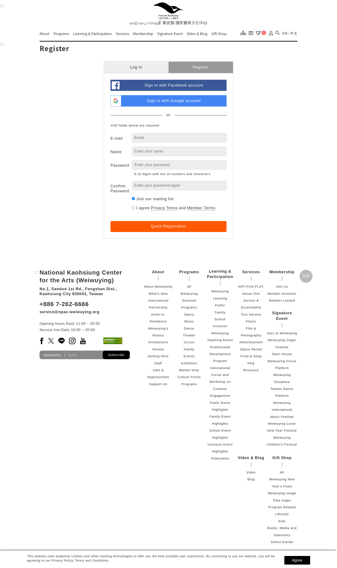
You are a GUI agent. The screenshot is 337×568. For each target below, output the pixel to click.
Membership (143, 33)
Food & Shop (251, 356)
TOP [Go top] (306, 276)
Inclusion (220, 326)
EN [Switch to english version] (285, 33)
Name (116, 152)
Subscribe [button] (116, 355)
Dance (189, 328)
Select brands (282, 542)
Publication (220, 458)
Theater (189, 335)
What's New (158, 293)
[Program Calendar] (252, 32)
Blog (251, 479)
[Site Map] (244, 32)
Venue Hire (251, 293)
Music (189, 321)
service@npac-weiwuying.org (70, 312)
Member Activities (282, 293)
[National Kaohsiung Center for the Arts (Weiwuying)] (168, 13)
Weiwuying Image (282, 493)
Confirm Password (119, 188)
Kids (281, 521)
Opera (189, 314)
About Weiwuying (158, 286)
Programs (61, 33)
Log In (136, 67)
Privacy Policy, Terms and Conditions (80, 560)
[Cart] (261, 32)
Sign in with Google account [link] (174, 101)
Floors (251, 321)
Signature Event (170, 33)
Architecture (158, 342)
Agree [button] (297, 560)
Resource (251, 370)
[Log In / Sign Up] (271, 34)
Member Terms (201, 208)
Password (119, 165)
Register (201, 67)
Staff (158, 363)
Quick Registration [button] (168, 226)
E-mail (116, 138)
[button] (277, 33)
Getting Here (158, 356)
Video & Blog (197, 33)
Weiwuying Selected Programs (189, 300)
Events (189, 356)
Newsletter (52, 355)
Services (122, 33)
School (220, 319)
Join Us (282, 286)
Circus (189, 342)
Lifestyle (282, 514)
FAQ (250, 363)
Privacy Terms (164, 208)
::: (2, 5)
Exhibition (189, 363)
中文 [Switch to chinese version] (293, 33)
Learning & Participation (92, 33)
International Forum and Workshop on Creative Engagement (220, 382)
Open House (282, 354)
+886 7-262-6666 (64, 304)
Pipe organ (282, 500)
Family (189, 349)
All (189, 286)
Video (251, 472)
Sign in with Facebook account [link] (173, 85)
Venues (158, 349)
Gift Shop (219, 33)
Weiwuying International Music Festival (282, 409)
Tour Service (251, 314)
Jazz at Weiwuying (282, 333)
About (44, 33)
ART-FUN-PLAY (251, 286)
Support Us (158, 384)
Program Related (282, 507)
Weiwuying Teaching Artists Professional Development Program (220, 347)
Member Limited (282, 300)
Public (220, 305)
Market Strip (189, 370)
